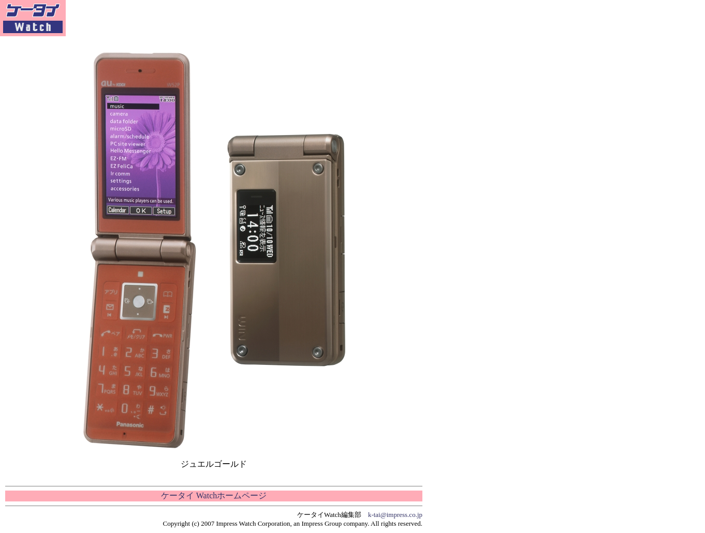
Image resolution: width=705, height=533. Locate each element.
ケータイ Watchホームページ (214, 495)
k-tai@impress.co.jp (395, 515)
